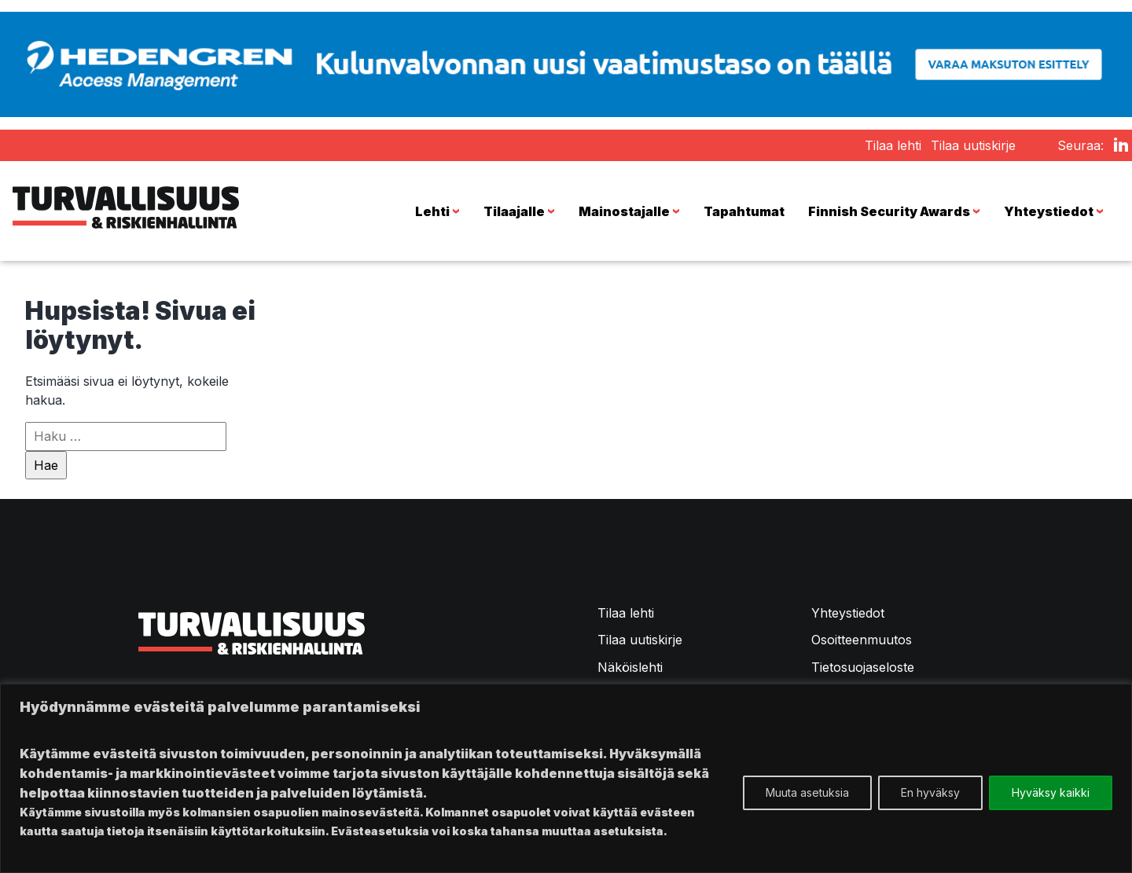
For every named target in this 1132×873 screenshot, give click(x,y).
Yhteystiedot (1056, 211)
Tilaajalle (521, 211)
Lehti (440, 211)
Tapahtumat (744, 211)
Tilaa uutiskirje (973, 145)
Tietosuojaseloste (862, 667)
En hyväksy (930, 792)
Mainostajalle (632, 211)
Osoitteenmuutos (861, 639)
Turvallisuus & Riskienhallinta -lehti (126, 211)
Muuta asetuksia (807, 792)
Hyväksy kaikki (1051, 792)
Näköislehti (630, 667)
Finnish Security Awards (896, 211)
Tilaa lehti (893, 145)
